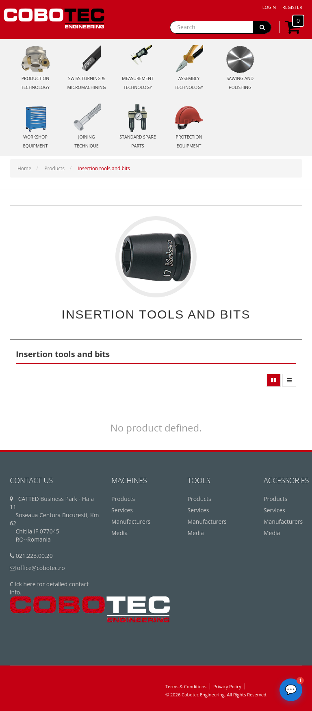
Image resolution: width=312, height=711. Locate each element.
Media (119, 533)
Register (292, 7)
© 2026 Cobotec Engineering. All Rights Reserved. (216, 694)
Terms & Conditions (185, 686)
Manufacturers (130, 521)
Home (24, 168)
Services (122, 510)
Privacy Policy (227, 686)
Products (54, 168)
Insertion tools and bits (104, 168)
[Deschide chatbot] (291, 689)
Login (269, 7)
